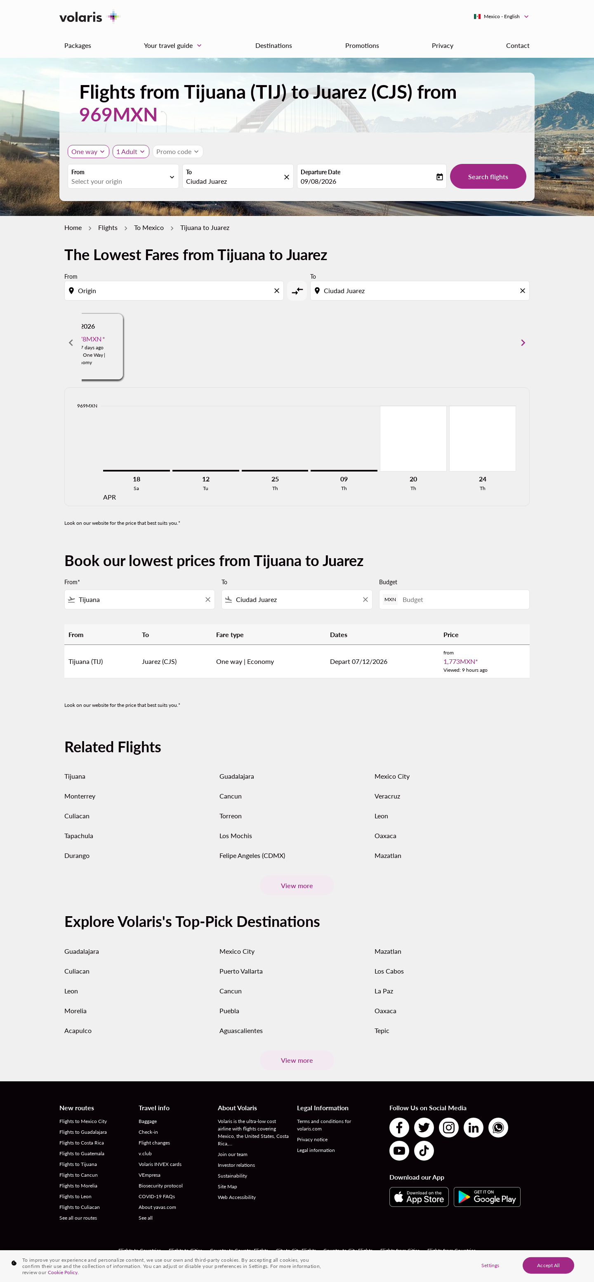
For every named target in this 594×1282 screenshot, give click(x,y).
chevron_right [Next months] (523, 342)
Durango (77, 855)
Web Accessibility (237, 1197)
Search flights (488, 176)
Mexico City (392, 776)
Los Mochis (235, 835)
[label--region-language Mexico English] (502, 16)
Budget (388, 581)
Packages (77, 45)
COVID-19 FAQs (157, 1196)
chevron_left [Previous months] (71, 342)
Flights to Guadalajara (83, 1132)
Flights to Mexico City (83, 1121)
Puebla (229, 1010)
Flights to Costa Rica (81, 1143)
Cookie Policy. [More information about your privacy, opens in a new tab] (63, 1272)
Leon (381, 816)
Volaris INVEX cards (160, 1164)
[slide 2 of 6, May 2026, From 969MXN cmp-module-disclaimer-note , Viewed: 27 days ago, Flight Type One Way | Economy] (297, 343)
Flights (108, 227)
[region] (297, 1266)
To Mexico (149, 227)
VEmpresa (149, 1175)
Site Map (227, 1186)
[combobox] (119, 181)
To (189, 171)
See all (146, 1218)
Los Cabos (389, 971)
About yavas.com (157, 1207)
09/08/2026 (318, 181)
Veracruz (387, 796)
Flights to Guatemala (81, 1153)
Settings (490, 1265)
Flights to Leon (75, 1196)
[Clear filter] (207, 599)
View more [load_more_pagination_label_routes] (297, 885)
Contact (518, 45)
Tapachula (78, 835)
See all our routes (78, 1218)
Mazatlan (388, 855)
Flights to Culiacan (79, 1207)
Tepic (382, 1030)
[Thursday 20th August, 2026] (413, 438)
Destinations (273, 45)
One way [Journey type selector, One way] (84, 151)
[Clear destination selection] (524, 290)
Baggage (148, 1121)
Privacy (442, 45)
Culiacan (77, 816)
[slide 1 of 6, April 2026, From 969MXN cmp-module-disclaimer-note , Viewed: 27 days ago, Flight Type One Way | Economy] (153, 343)
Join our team (233, 1154)
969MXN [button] (118, 114)
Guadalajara (236, 776)
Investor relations (236, 1165)
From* (72, 581)
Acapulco (78, 1030)
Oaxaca (385, 835)
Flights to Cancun (78, 1175)
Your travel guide (175, 45)
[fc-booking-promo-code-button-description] (173, 151)
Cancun (230, 796)
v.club (145, 1153)
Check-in (148, 1132)
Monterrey (79, 796)
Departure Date (320, 171)
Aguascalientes (241, 1030)
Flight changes (154, 1143)
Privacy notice (312, 1139)
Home (73, 227)
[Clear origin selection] (278, 290)
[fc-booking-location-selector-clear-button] (288, 177)
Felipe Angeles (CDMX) (252, 855)
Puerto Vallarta (241, 971)
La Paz (384, 991)
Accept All (548, 1265)
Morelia (75, 1010)
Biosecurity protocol (161, 1185)
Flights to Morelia (78, 1185)
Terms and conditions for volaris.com (324, 1125)
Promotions (362, 45)
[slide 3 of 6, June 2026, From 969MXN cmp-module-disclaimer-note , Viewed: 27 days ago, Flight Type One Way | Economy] (440, 343)
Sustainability (232, 1176)
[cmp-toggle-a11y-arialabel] (297, 291)
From (78, 171)
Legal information (316, 1150)
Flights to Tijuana (78, 1164)
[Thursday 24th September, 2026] (482, 438)
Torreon (230, 816)
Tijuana (74, 776)
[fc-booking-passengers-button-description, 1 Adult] (126, 151)
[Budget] (461, 599)
